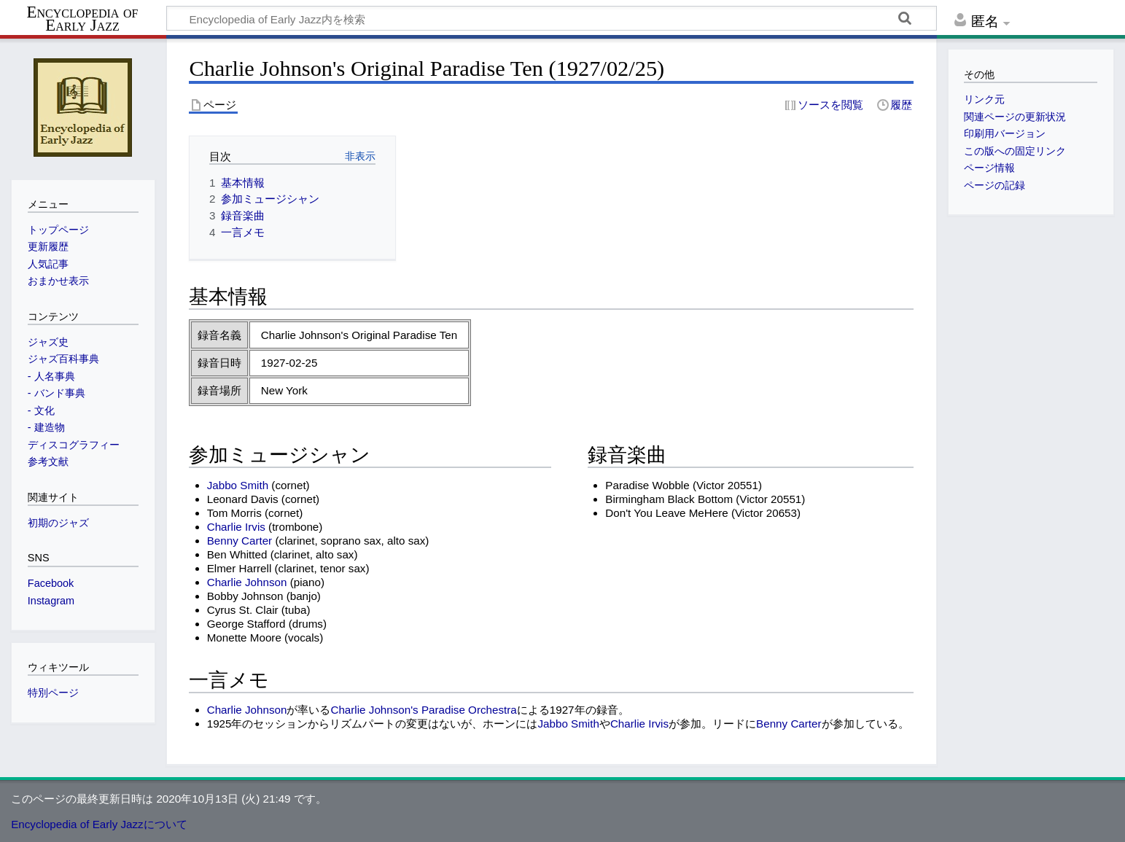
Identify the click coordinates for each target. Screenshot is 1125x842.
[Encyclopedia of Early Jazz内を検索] (551, 18)
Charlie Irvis (236, 527)
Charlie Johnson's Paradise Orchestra (423, 709)
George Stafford (246, 623)
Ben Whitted (237, 554)
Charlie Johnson (247, 582)
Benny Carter (239, 540)
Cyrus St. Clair (243, 610)
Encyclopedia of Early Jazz (83, 19)
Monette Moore (244, 637)
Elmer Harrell (239, 568)
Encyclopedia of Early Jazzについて (99, 824)
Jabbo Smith (237, 485)
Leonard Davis (243, 499)
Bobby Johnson (245, 596)
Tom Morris (234, 513)
